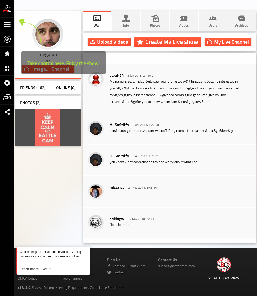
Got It (45, 269)
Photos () (30, 102)
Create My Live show (171, 41)
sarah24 (117, 75)
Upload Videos (112, 41)
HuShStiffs (119, 124)
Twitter (118, 272)
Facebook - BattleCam (129, 265)
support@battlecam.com (176, 265)
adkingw (117, 218)
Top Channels (72, 278)
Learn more (30, 269)
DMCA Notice (27, 278)
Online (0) (66, 87)
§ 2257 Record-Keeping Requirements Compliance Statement (70, 287)
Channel (231, 41)
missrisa (117, 187)
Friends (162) (33, 87)
